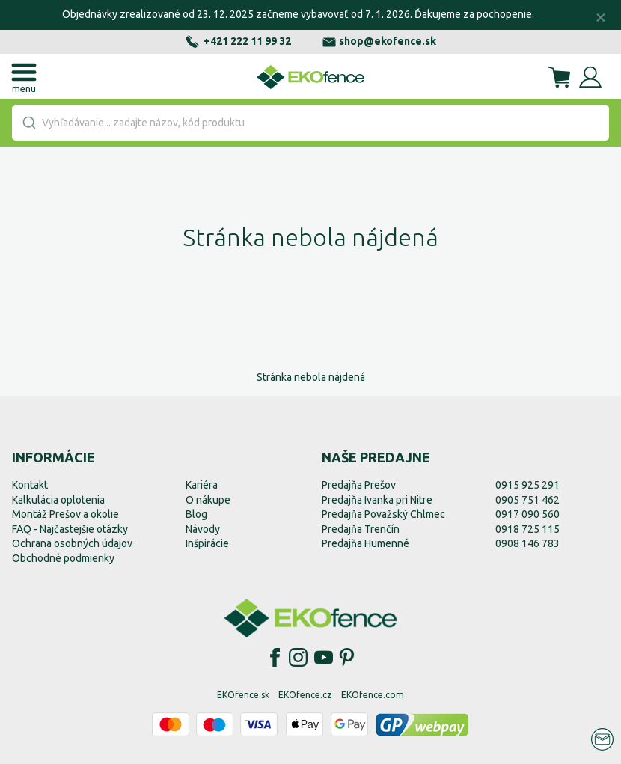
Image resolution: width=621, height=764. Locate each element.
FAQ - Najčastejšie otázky (70, 529)
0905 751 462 (527, 500)
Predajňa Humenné (365, 543)
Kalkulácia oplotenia (58, 500)
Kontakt (30, 485)
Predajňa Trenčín (361, 529)
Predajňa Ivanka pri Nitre (377, 500)
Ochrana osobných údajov (72, 543)
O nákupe (208, 500)
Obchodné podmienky (63, 558)
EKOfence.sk (243, 695)
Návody (203, 529)
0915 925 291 (527, 485)
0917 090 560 (527, 514)
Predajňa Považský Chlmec (383, 514)
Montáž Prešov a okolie (65, 514)
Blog (196, 514)
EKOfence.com (372, 695)
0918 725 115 (527, 529)
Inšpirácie (207, 543)
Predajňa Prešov (359, 485)
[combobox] (310, 123)
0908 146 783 (527, 543)
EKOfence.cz (305, 695)
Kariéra (202, 485)
